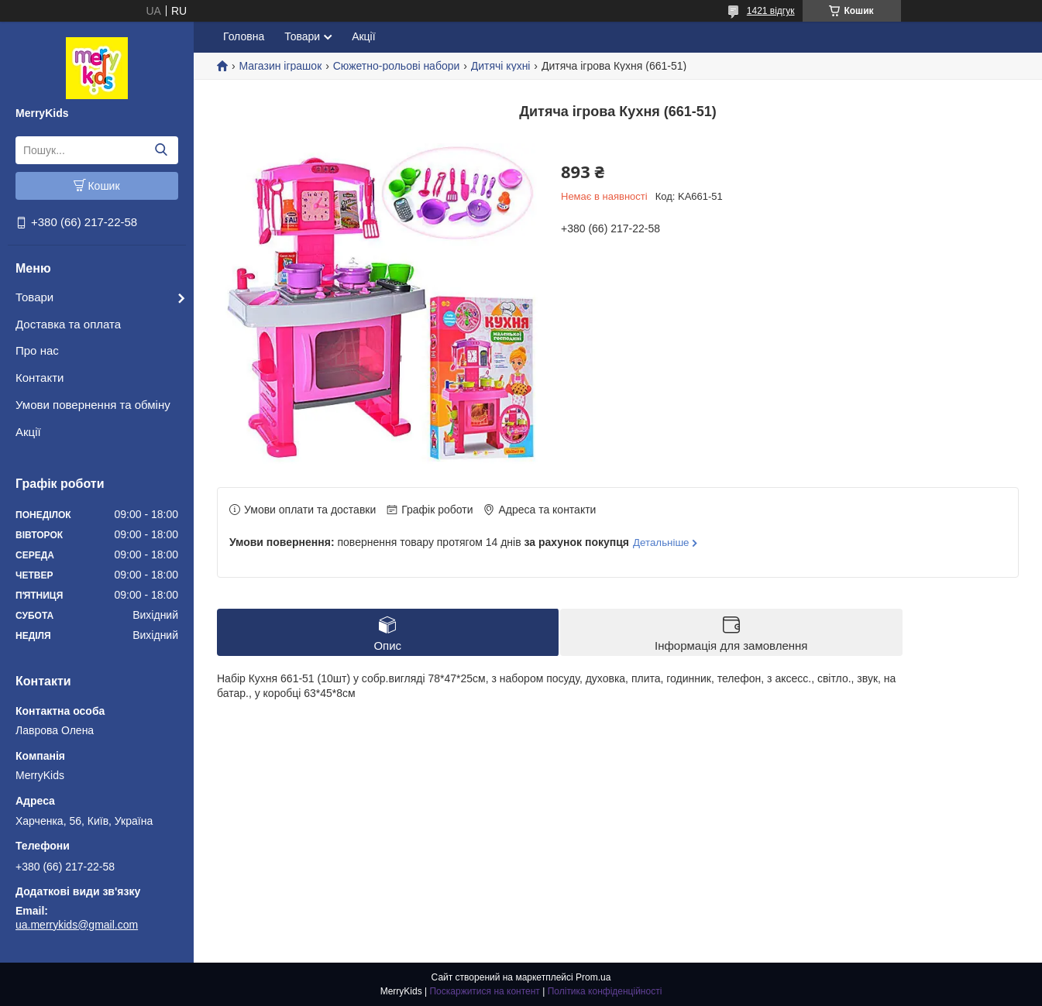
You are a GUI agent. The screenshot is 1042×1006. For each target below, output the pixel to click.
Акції (28, 431)
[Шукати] (160, 150)
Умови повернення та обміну (92, 404)
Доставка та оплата (68, 324)
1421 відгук (771, 10)
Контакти (39, 377)
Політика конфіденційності (605, 991)
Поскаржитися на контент (484, 991)
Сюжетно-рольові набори (396, 65)
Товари (34, 297)
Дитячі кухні (501, 65)
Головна (243, 36)
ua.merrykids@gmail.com (76, 924)
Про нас (37, 350)
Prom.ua (593, 977)
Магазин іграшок (280, 65)
